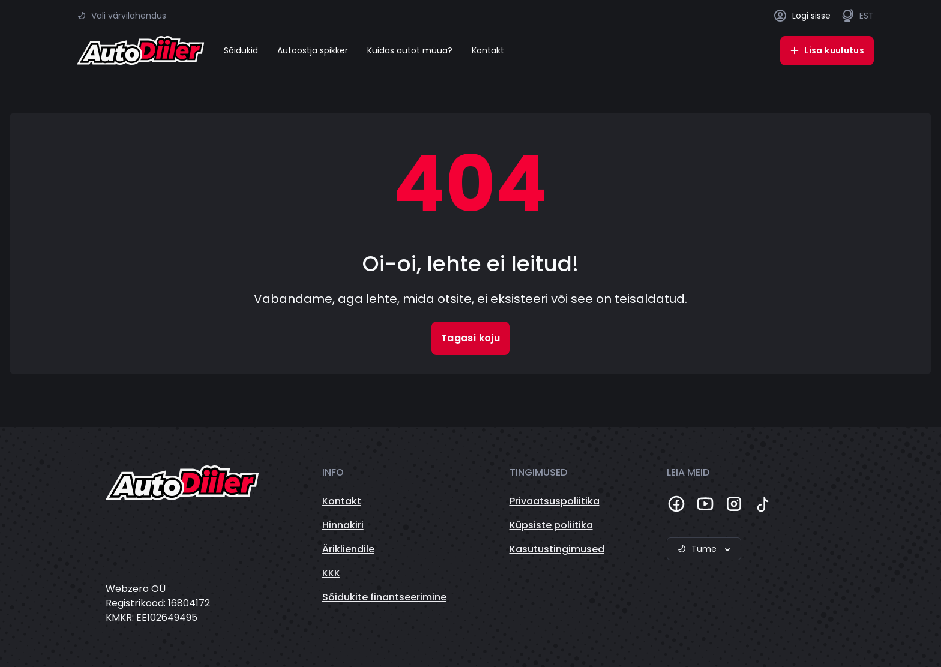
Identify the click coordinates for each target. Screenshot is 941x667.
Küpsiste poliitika (551, 525)
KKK (331, 573)
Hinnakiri (343, 525)
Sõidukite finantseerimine (384, 597)
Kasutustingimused (557, 549)
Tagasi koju (470, 338)
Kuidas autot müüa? (409, 50)
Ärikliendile (348, 549)
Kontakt (488, 50)
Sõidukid (241, 50)
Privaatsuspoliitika (555, 501)
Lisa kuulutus (827, 50)
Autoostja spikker (312, 50)
